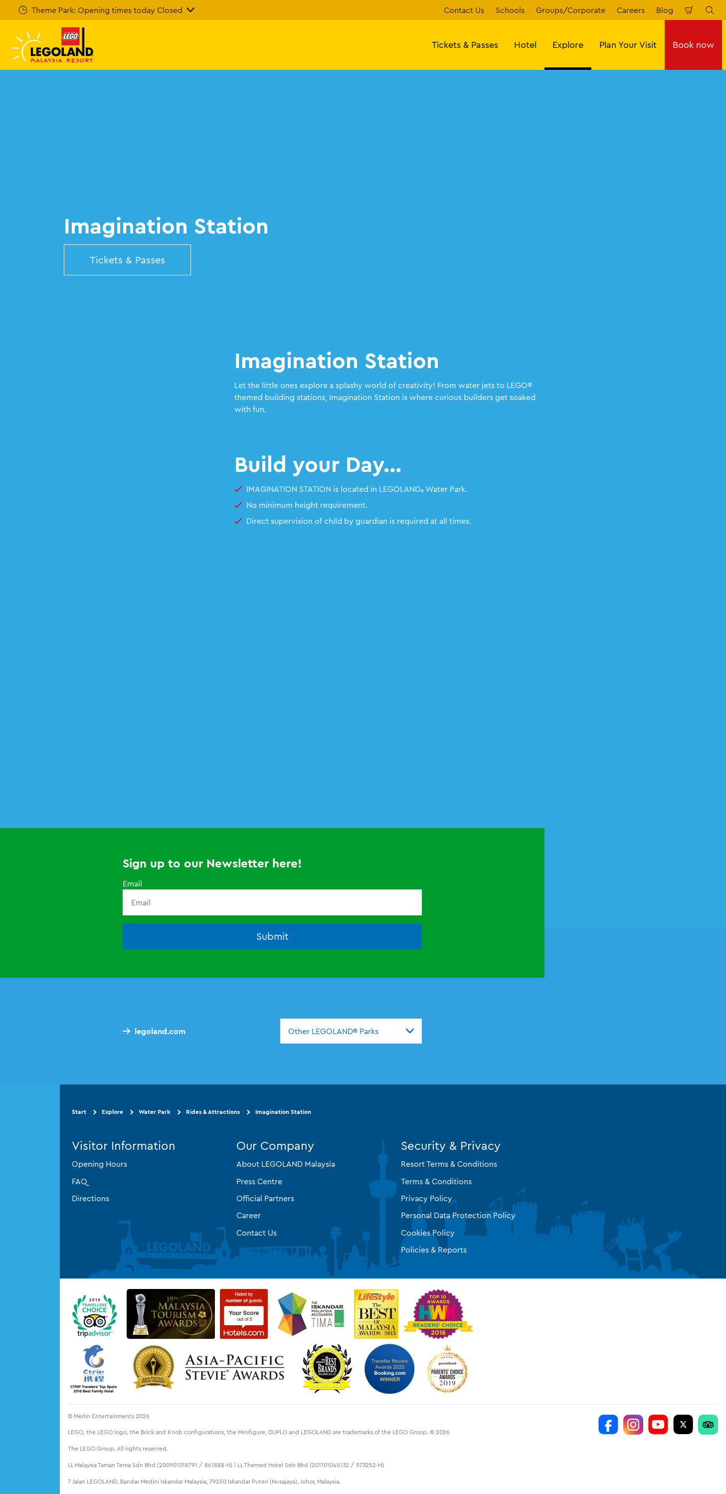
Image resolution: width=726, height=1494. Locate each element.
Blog (664, 10)
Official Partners (265, 1198)
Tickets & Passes (127, 259)
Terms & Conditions (436, 1181)
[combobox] (351, 1031)
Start (79, 1111)
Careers (631, 10)
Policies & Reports (434, 1250)
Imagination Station (283, 1111)
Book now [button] (693, 44)
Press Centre (259, 1181)
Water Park (155, 1111)
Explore (112, 1111)
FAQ (79, 1181)
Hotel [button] (525, 44)
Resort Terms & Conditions (449, 1164)
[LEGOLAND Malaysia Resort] (608, 1425)
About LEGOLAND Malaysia (285, 1164)
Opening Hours (99, 1164)
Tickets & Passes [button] (465, 44)
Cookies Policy (428, 1233)
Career (248, 1215)
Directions (90, 1198)
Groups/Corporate (570, 10)
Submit (272, 936)
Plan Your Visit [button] (628, 44)
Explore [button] (567, 44)
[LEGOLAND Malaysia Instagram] (633, 1425)
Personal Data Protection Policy (458, 1215)
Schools (510, 10)
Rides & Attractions (213, 1111)
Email (132, 883)
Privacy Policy (426, 1198)
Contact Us (464, 10)
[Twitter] (683, 1425)
